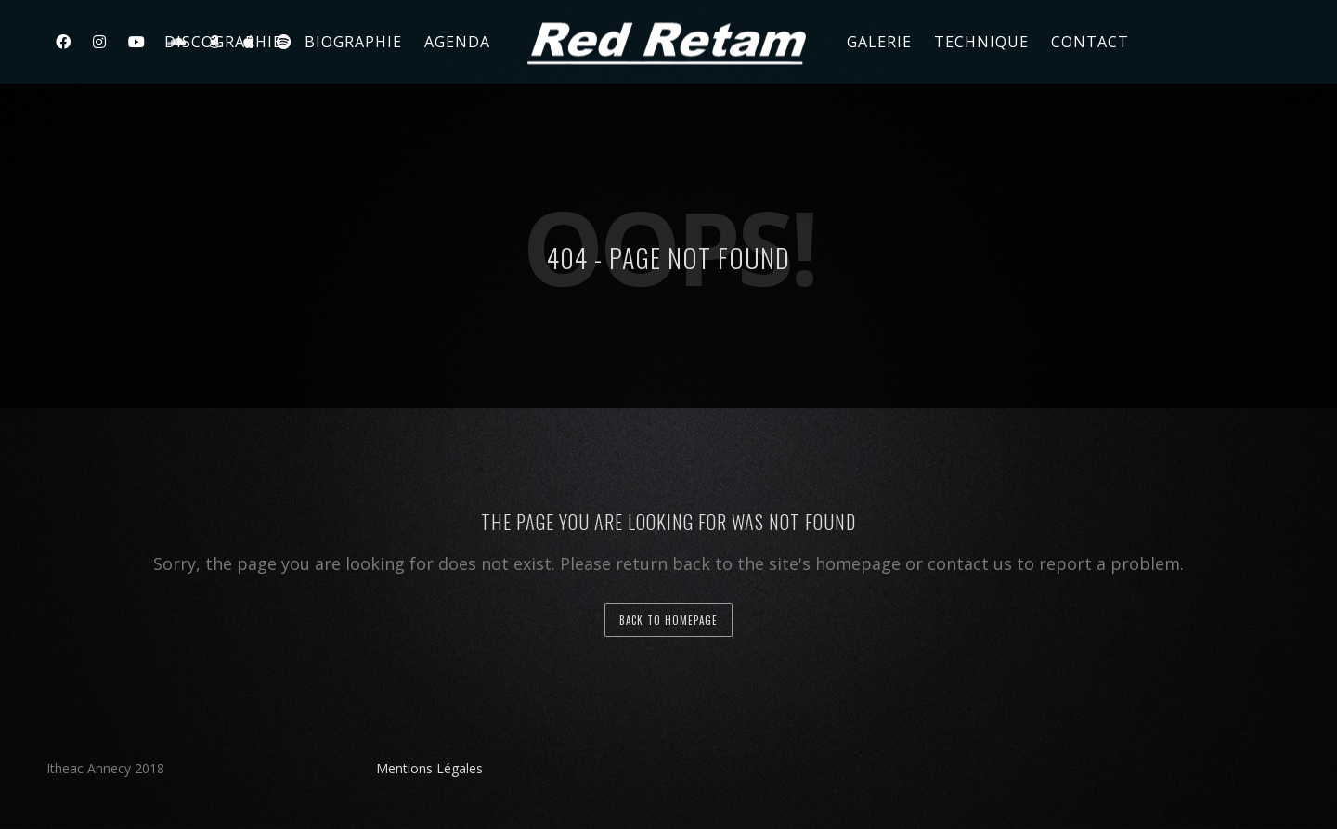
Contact (1090, 42)
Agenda (457, 42)
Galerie (879, 42)
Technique (981, 42)
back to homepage (668, 620)
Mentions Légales (429, 768)
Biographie (353, 42)
